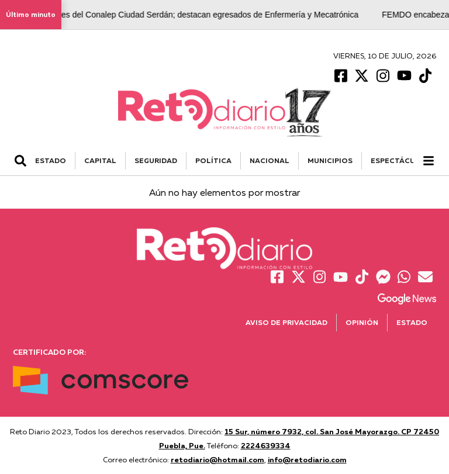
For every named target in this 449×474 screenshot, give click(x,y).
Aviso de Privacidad (286, 322)
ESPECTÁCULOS (401, 160)
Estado (411, 322)
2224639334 (266, 445)
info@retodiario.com (307, 459)
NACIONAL (269, 160)
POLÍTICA (213, 160)
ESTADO (50, 160)
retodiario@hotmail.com (217, 459)
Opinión (362, 322)
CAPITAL (100, 160)
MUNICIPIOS (330, 160)
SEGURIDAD (155, 160)
